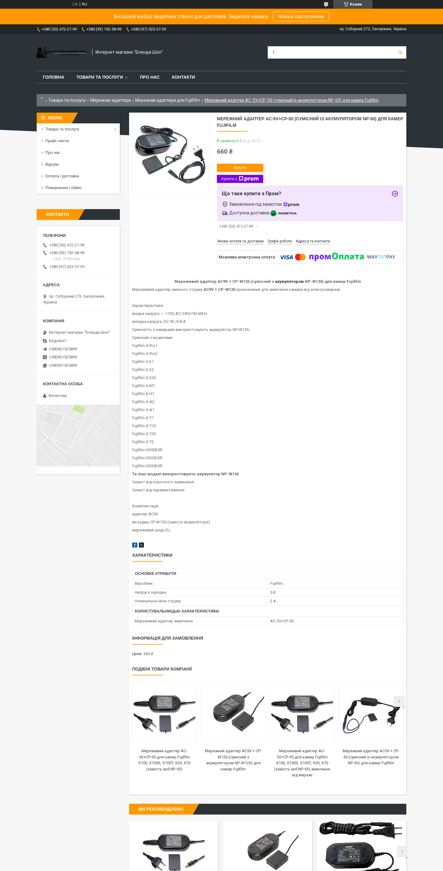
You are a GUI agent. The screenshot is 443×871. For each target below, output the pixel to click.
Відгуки (52, 164)
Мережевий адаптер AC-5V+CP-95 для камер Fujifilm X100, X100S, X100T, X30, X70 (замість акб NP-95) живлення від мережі (302, 763)
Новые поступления (301, 16)
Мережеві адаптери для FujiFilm (167, 100)
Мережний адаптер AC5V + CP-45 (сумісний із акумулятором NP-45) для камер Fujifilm (371, 757)
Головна (53, 77)
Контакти (183, 77)
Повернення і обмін (63, 187)
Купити (240, 167)
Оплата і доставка (62, 176)
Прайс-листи (57, 140)
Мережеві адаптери (110, 100)
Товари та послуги (99, 77)
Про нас (150, 77)
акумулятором (289, 281)
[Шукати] (400, 52)
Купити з (239, 179)
